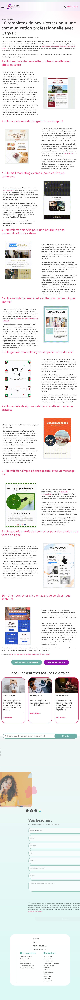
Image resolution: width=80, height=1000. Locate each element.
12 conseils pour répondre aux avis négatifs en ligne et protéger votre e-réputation (65, 705)
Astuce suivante (55, 662)
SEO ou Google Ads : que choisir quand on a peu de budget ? (40, 702)
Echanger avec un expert (26, 662)
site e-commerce (8, 190)
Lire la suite (9, 718)
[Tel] (71, 6)
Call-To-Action (68, 153)
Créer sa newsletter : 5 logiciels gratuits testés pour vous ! (30, 654)
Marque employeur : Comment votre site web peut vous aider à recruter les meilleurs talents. (13, 705)
